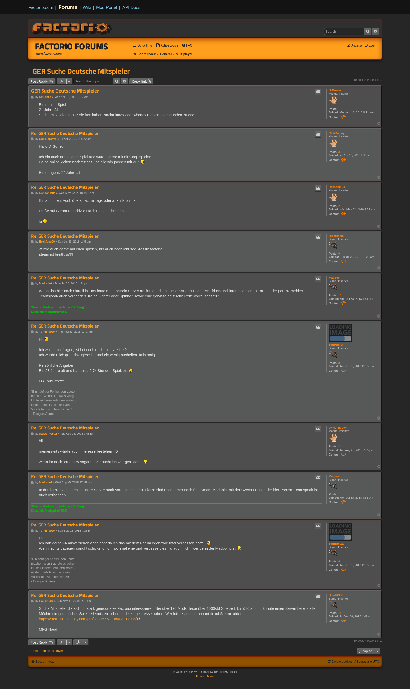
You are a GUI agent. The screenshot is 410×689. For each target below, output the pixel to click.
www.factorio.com (49, 53)
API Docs (131, 7)
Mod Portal (106, 7)
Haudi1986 (336, 595)
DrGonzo (335, 90)
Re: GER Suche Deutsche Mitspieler (65, 133)
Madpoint (335, 277)
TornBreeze (336, 344)
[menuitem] (167, 45)
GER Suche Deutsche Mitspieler (81, 71)
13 (339, 295)
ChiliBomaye (337, 133)
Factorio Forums (71, 46)
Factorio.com (40, 7)
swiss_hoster (338, 427)
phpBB (191, 671)
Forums (68, 7)
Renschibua (337, 186)
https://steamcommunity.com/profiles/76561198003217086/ (88, 619)
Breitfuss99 (336, 235)
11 (339, 613)
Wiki (87, 7)
